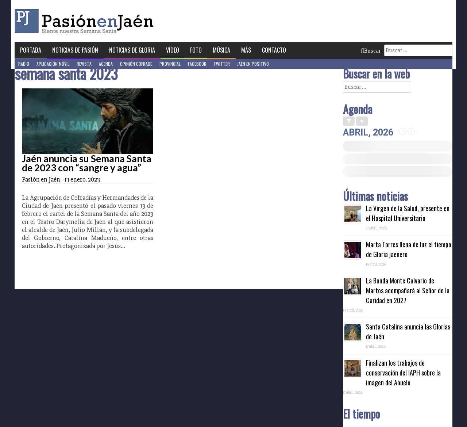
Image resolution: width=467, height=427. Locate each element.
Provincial (170, 64)
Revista (84, 64)
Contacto (274, 50)
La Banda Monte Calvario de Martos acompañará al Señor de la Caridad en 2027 (407, 290)
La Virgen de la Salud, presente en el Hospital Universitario (407, 213)
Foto (196, 50)
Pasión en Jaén (86, 21)
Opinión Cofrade (136, 64)
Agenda (106, 64)
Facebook (197, 64)
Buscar (371, 50)
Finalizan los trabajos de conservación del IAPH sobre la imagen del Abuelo (403, 372)
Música (221, 50)
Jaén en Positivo (253, 64)
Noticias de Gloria (132, 50)
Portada (30, 50)
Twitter (221, 64)
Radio (23, 64)
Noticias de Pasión (75, 50)
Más (246, 50)
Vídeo (172, 50)
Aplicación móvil (52, 64)
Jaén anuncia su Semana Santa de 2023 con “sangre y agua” (86, 163)
